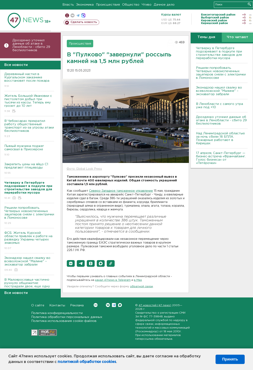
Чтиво (146, 4)
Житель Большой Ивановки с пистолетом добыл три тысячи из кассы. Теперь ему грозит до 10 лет (29, 104)
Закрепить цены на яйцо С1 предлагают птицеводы (29, 169)
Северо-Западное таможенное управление (121, 191)
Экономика (85, 4)
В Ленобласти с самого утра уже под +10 (219, 106)
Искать (249, 4)
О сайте (37, 305)
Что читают (237, 37)
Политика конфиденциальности (57, 313)
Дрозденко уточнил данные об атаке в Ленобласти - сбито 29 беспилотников (31, 45)
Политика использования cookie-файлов (64, 321)
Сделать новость (84, 22)
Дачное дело (164, 4)
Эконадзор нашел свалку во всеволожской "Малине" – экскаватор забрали (29, 264)
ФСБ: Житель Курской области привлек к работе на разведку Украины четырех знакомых (29, 241)
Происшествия (108, 4)
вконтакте (72, 15)
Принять (230, 359)
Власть (68, 4)
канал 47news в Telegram (113, 280)
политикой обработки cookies (87, 362)
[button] (71, 263)
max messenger (83, 15)
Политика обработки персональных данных (66, 317)
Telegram (114, 305)
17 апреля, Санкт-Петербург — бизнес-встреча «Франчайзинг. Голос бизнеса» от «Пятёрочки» (221, 158)
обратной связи (141, 286)
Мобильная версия (67, 15)
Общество (130, 4)
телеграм (78, 15)
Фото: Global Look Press (84, 169)
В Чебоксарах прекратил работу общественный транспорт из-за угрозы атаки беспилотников (29, 129)
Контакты (57, 305)
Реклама (77, 305)
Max (120, 305)
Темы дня (206, 37)
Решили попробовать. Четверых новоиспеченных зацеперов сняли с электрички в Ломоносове (29, 215)
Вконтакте (96, 305)
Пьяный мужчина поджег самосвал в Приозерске (29, 150)
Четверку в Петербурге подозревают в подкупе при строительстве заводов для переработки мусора (219, 53)
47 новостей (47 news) (155, 305)
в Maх (138, 280)
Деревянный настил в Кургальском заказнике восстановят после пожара (29, 80)
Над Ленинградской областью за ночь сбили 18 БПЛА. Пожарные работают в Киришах (220, 138)
